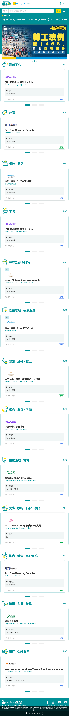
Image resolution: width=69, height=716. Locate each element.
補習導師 (65, 19)
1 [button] (27, 105)
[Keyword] (31, 11)
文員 (51, 19)
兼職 (61, 147)
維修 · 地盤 (32, 19)
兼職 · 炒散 (7, 19)
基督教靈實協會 (10, 184)
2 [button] (34, 105)
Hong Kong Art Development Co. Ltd (18, 528)
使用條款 (58, 708)
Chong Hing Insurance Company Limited (19, 672)
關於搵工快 (51, 705)
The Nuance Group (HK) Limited (16, 85)
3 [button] (41, 105)
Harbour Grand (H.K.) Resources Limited (19, 283)
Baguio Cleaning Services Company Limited (20, 480)
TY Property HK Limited (13, 133)
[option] (34, 85)
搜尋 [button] (58, 11)
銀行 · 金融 (20, 19)
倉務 (57, 19)
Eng (28, 3)
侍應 (43, 19)
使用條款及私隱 (62, 705)
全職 (61, 99)
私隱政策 (51, 708)
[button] (5, 11)
